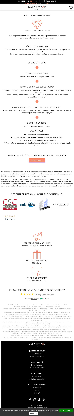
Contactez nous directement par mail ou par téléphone (30, 54)
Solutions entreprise (37, 379)
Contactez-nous (37, 160)
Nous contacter (37, 365)
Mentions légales (37, 405)
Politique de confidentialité (37, 408)
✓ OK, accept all (66, 411)
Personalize (33, 413)
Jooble (37, 390)
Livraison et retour (37, 357)
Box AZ (37, 393)
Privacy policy (43, 413)
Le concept (37, 354)
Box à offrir (37, 387)
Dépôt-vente (37, 376)
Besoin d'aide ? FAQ (37, 368)
